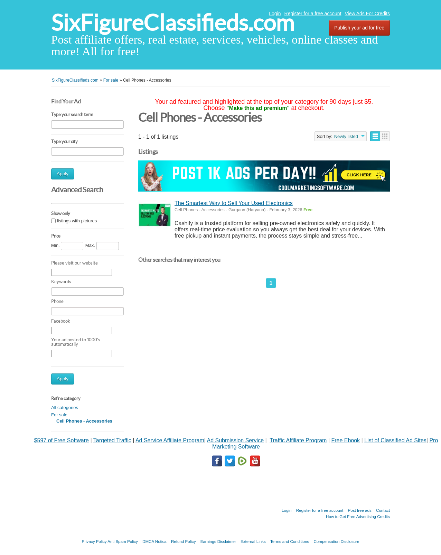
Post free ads (359, 510)
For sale (59, 414)
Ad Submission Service (235, 440)
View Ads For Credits (367, 13)
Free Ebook (345, 440)
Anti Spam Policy (122, 541)
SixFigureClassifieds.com (172, 22)
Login (275, 13)
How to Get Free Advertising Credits (358, 516)
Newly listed (346, 136)
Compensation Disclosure (336, 541)
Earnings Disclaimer (218, 541)
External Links (253, 541)
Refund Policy (183, 541)
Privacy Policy (94, 541)
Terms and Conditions (289, 541)
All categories (64, 407)
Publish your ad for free (359, 27)
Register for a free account (312, 13)
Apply (62, 173)
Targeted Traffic (112, 440)
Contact (383, 510)
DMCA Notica (154, 541)
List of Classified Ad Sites (395, 440)
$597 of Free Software (61, 440)
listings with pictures (77, 220)
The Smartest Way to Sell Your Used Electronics (234, 203)
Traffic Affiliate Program (298, 440)
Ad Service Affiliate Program (169, 440)
